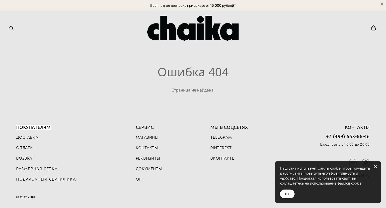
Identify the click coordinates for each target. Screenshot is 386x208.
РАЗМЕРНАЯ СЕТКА (37, 167)
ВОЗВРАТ (25, 157)
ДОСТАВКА (27, 136)
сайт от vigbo (26, 196)
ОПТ (140, 178)
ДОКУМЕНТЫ (149, 167)
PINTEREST (221, 146)
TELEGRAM (221, 136)
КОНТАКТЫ (147, 146)
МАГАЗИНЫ (147, 136)
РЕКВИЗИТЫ (148, 157)
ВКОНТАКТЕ (222, 157)
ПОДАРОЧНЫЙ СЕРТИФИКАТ (47, 178)
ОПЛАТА (24, 146)
